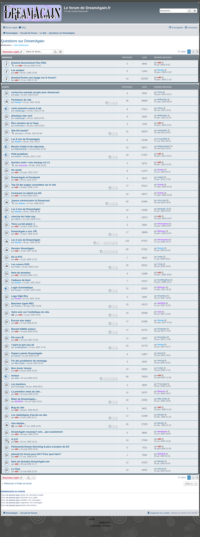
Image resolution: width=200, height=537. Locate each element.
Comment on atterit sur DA (26, 193)
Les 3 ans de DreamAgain (25, 240)
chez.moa (161, 200)
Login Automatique (22, 287)
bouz (20, 133)
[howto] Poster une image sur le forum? (33, 77)
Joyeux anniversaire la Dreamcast (30, 200)
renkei (160, 257)
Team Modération (21, 45)
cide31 (17, 219)
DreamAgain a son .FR (24, 231)
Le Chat (15, 469)
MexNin (160, 415)
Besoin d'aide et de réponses (27, 146)
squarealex (162, 130)
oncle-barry (20, 126)
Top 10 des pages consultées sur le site (33, 184)
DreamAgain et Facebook (25, 177)
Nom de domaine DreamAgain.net (30, 461)
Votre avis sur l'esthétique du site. (30, 312)
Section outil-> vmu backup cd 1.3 (30, 162)
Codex (160, 368)
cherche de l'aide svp (23, 216)
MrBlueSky (162, 99)
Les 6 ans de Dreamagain (25, 139)
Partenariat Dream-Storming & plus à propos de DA (40, 446)
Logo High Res (19, 296)
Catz (159, 312)
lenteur (15, 375)
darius (160, 108)
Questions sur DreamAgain (22, 41)
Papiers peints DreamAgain (26, 353)
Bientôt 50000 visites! (23, 329)
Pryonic (18, 290)
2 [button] (193, 51)
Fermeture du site (21, 99)
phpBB (91, 519)
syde (17, 95)
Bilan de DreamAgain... (24, 399)
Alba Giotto (19, 363)
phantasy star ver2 (21, 115)
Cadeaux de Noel (20, 280)
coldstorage (20, 111)
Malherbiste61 (21, 149)
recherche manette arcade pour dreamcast (35, 92)
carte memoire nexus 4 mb (26, 108)
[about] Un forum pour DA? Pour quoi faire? (36, 454)
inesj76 (18, 156)
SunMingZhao (163, 280)
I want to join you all (22, 344)
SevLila (160, 360)
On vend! (16, 170)
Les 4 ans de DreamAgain (25, 209)
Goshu (160, 170)
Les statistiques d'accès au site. (29, 415)
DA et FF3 (16, 257)
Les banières (18, 384)
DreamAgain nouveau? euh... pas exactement (37, 431)
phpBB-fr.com (104, 523)
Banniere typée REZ (22, 303)
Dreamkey (162, 296)
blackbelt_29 (163, 209)
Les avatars (17, 70)
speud (17, 356)
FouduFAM (162, 139)
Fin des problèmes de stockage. (29, 360)
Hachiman (162, 431)
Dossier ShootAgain (22, 248)
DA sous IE (17, 337)
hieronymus (163, 224)
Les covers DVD (20, 264)
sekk (17, 378)
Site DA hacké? (20, 130)
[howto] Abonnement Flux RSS (28, 62)
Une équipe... (18, 423)
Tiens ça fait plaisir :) (23, 224)
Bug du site (17, 407)
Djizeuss (161, 231)
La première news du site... (26, 391)
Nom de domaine (20, 272)
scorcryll (22, 165)
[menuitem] (22, 27)
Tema (159, 92)
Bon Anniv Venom (21, 368)
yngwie (160, 177)
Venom (160, 70)
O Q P (14, 439)
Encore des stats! (21, 320)
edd (20, 66)
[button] (197, 51)
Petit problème (19, 154)
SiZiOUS (161, 303)
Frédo (17, 267)
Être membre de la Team (25, 123)
